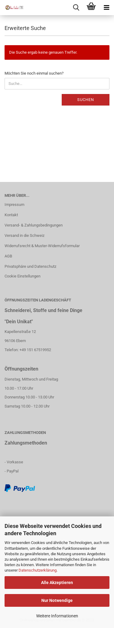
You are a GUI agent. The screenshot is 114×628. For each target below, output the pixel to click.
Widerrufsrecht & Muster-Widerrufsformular (42, 245)
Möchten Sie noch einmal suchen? (34, 73)
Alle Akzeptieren (57, 582)
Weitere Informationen (57, 615)
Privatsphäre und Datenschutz (30, 266)
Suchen (85, 99)
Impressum (14, 204)
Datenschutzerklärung (38, 570)
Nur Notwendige (57, 600)
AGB (8, 256)
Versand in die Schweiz (24, 235)
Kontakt (11, 215)
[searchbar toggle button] (76, 7)
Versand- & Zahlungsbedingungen (34, 225)
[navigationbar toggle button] (106, 7)
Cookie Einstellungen (22, 276)
